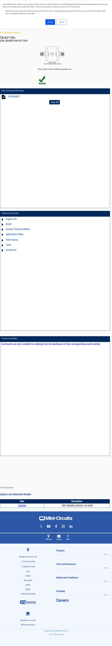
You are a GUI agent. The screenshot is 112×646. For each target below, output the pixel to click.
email (58, 537)
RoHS (8, 224)
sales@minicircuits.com (28, 557)
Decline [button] (61, 22)
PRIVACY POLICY (62, 631)
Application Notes (14, 234)
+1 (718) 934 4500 (28, 561)
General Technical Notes (18, 229)
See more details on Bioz (103, 488)
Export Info (11, 218)
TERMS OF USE (49, 631)
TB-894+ (22, 505)
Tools (8, 244)
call (67, 537)
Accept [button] (50, 22)
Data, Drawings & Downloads (13, 90)
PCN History (12, 239)
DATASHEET (14, 96)
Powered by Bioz (6, 488)
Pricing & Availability (9, 338)
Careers (62, 600)
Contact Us (11, 249)
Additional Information (10, 213)
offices (49, 537)
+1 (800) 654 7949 (28, 566)
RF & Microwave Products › (10, 32)
